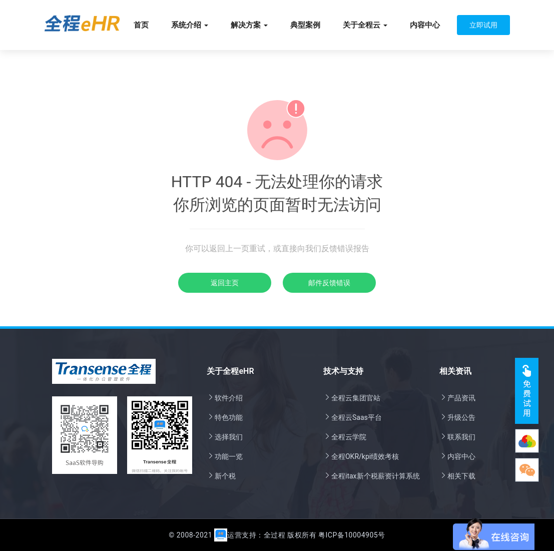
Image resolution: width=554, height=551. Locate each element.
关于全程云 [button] (365, 25)
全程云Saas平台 (352, 417)
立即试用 (483, 25)
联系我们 (457, 437)
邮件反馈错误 (329, 283)
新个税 (221, 476)
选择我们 (225, 437)
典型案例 (305, 25)
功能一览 (225, 456)
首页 (141, 25)
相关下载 (457, 476)
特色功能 (225, 417)
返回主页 (225, 283)
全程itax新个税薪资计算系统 (371, 476)
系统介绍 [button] (189, 25)
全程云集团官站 (351, 398)
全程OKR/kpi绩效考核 (361, 456)
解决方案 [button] (249, 25)
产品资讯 (457, 398)
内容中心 (425, 25)
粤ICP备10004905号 (351, 535)
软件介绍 (225, 398)
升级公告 (457, 417)
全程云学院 (344, 437)
